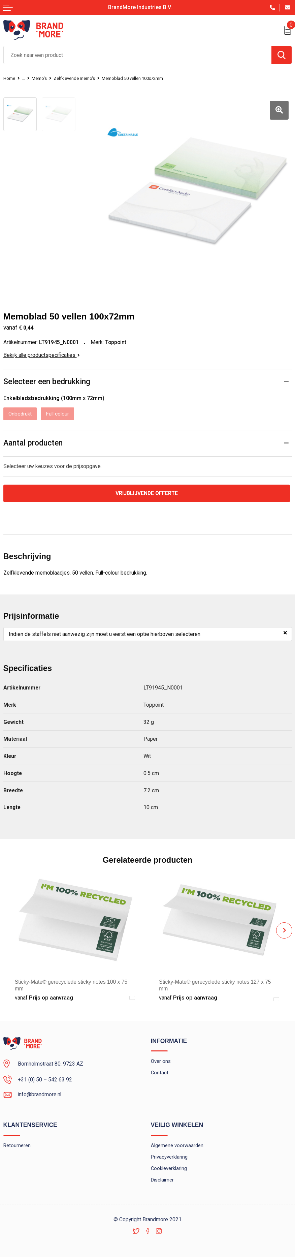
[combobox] (137, 55)
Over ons (161, 1062)
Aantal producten (33, 443)
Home (10, 78)
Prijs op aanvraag (44, 998)
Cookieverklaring (169, 1169)
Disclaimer (162, 1180)
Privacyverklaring (169, 1157)
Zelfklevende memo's (81, 78)
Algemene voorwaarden (177, 1146)
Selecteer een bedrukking (48, 381)
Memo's (42, 78)
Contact (160, 1073)
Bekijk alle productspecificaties (41, 354)
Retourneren (17, 1146)
